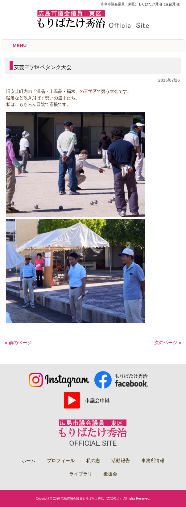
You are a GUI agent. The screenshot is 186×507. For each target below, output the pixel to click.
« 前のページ (18, 342)
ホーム (28, 460)
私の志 (93, 460)
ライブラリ (80, 473)
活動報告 (120, 460)
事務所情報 (152, 460)
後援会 (110, 473)
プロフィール (61, 460)
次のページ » (167, 342)
